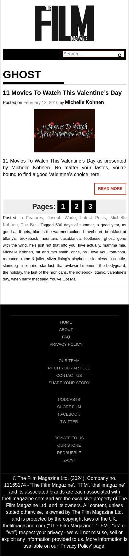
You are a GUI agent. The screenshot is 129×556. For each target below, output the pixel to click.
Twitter (69, 421)
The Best (29, 224)
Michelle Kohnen (84, 102)
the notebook (80, 272)
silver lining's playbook (67, 258)
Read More (110, 188)
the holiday (12, 272)
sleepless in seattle (107, 258)
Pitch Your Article (69, 368)
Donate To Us (69, 438)
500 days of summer (75, 225)
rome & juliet (33, 258)
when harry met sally (29, 279)
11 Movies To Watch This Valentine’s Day (62, 92)
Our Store (69, 445)
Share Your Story (69, 383)
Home (66, 322)
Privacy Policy (65, 344)
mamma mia (114, 245)
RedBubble (69, 452)
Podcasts (69, 399)
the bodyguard (112, 265)
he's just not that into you (52, 245)
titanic (100, 272)
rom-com (117, 252)
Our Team (69, 360)
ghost (109, 238)
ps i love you (95, 252)
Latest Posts (93, 217)
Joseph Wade (62, 217)
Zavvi (69, 460)
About (66, 329)
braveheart (92, 231)
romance (10, 258)
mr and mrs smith (52, 252)
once (75, 252)
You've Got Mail (63, 279)
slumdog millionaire (20, 265)
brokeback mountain (38, 238)
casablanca (71, 238)
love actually (89, 245)
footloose (92, 238)
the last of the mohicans (45, 272)
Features (34, 217)
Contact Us (69, 375)
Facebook (69, 414)
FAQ (66, 337)
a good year (108, 225)
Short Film (69, 407)
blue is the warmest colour (56, 231)
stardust (47, 265)
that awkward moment (77, 265)
